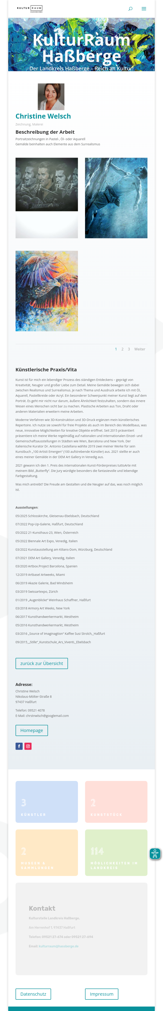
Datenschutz (33, 994)
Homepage (31, 730)
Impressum (101, 994)
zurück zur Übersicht (41, 663)
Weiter (139, 349)
